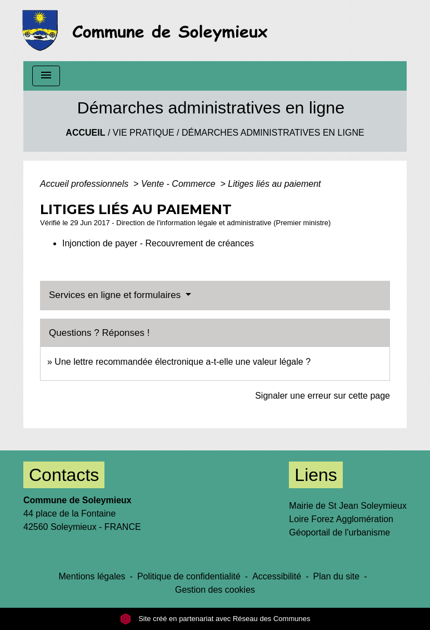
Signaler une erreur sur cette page (322, 395)
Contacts (64, 475)
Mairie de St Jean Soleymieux (348, 505)
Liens (315, 475)
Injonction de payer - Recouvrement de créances (158, 243)
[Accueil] (148, 31)
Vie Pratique (143, 132)
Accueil (85, 132)
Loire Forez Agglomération (341, 519)
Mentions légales (92, 576)
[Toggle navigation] (46, 76)
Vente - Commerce (179, 183)
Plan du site (336, 576)
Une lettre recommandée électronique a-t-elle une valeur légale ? (182, 361)
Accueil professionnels (85, 183)
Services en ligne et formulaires (116, 295)
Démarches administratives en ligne (273, 132)
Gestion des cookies (215, 589)
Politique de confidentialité (189, 576)
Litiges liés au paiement (274, 183)
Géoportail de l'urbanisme (339, 532)
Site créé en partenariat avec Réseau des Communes (215, 618)
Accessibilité (276, 576)
